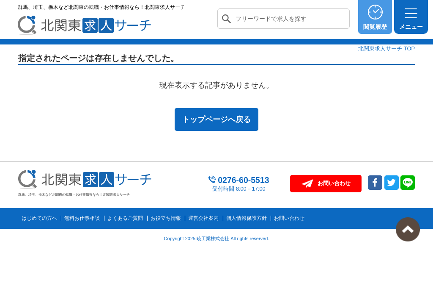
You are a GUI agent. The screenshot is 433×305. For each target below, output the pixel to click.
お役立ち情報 (166, 218)
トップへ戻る (408, 229)
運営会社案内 (203, 218)
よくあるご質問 (125, 218)
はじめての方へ (39, 218)
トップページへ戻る (216, 119)
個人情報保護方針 (246, 218)
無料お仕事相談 (82, 218)
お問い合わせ (289, 218)
